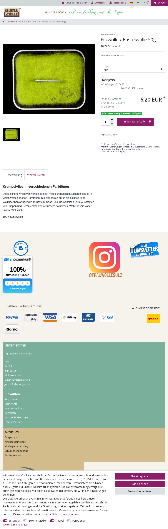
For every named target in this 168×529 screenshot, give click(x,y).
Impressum (11, 370)
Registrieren (11, 399)
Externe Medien (38, 520)
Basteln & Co (14, 21)
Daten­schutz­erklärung (17, 379)
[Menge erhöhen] (112, 120)
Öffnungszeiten (13, 422)
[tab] (14, 174)
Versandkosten (130, 144)
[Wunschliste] (146, 3)
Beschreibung (14, 175)
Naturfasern (30, 21)
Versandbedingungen (117, 151)
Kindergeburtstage (15, 441)
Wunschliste (110, 134)
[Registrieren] (117, 3)
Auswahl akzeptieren (140, 491)
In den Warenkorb (137, 121)
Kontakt (9, 366)
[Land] (131, 3)
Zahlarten (10, 412)
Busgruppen (12, 437)
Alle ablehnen (140, 484)
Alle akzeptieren (140, 476)
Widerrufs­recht (13, 375)
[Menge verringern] (112, 124)
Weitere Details (36, 175)
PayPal (60, 520)
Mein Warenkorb (14, 408)
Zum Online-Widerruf (19, 353)
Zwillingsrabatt (13, 455)
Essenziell (14, 520)
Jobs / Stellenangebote (17, 384)
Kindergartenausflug (16, 446)
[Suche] (138, 3)
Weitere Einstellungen (16, 524)
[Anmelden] (98, 3)
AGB (7, 361)
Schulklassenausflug (16, 450)
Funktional (78, 520)
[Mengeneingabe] (105, 122)
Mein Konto (11, 403)
